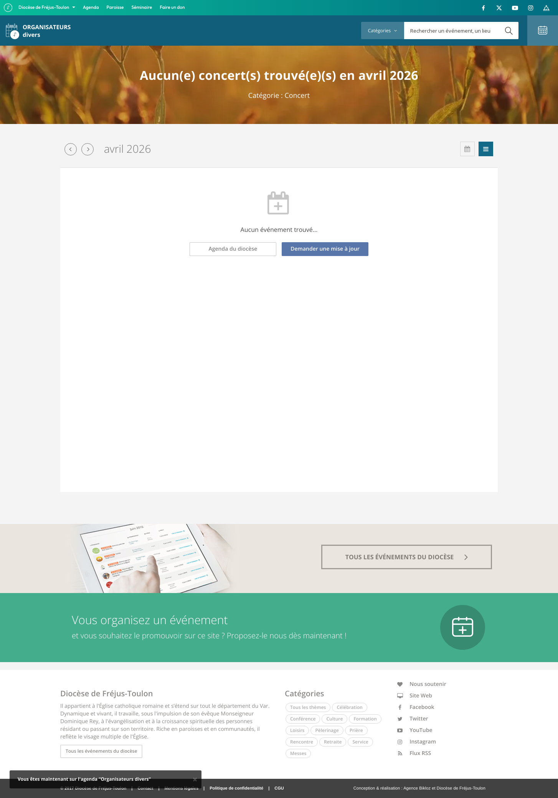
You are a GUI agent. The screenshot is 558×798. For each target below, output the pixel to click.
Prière (356, 730)
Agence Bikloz (417, 788)
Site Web (415, 695)
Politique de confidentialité (236, 788)
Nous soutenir (421, 684)
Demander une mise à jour (325, 249)
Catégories (382, 30)
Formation (364, 718)
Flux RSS (414, 753)
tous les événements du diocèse (406, 557)
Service (360, 742)
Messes (298, 753)
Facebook (415, 707)
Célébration (349, 707)
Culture (334, 718)
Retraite (333, 742)
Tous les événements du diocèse (101, 751)
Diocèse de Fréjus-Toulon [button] (44, 7)
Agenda (91, 7)
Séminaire (142, 7)
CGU (279, 788)
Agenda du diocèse (233, 249)
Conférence (302, 718)
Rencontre (301, 742)
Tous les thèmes (308, 707)
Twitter (412, 718)
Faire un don (172, 7)
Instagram (416, 741)
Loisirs (297, 730)
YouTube (415, 730)
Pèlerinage (326, 730)
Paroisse (115, 7)
